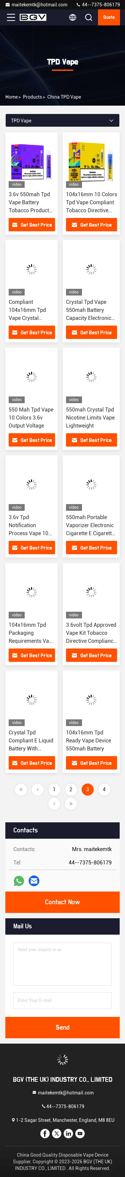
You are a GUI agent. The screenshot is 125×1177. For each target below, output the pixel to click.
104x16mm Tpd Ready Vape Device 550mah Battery (88, 740)
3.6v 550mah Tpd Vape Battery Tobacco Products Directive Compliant (30, 210)
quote (109, 17)
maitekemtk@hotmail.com (36, 4)
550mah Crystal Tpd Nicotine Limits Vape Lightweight (90, 417)
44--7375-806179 (98, 4)
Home (11, 97)
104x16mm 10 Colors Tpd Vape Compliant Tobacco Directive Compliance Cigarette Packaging (91, 210)
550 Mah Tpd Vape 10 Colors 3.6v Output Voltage (31, 417)
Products (32, 97)
